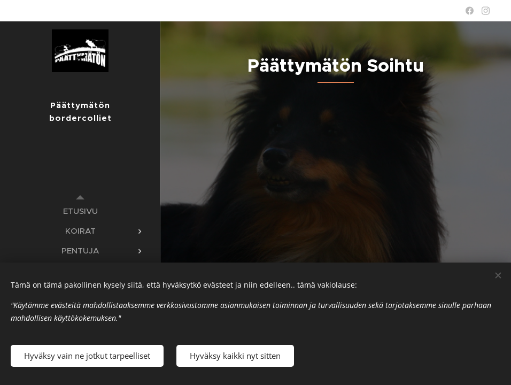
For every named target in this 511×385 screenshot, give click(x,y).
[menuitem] (80, 211)
